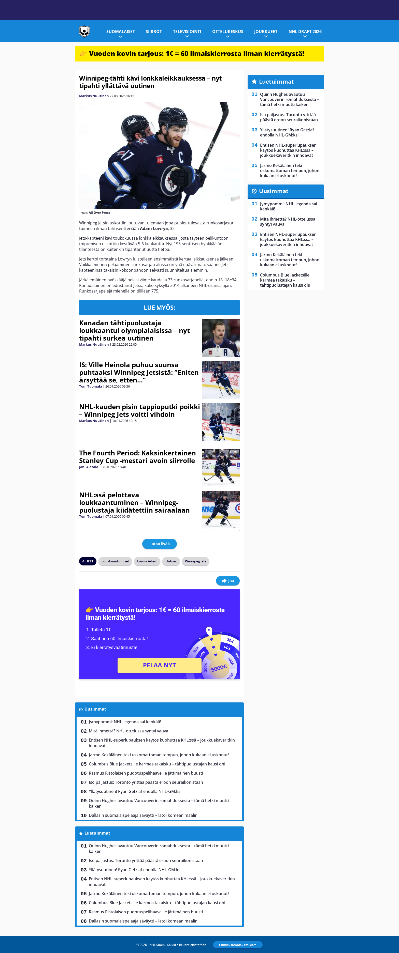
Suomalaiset (120, 31)
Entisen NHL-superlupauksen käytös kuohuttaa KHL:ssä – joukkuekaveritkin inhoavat (162, 742)
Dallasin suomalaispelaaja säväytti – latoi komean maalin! (143, 815)
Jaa (228, 580)
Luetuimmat (97, 833)
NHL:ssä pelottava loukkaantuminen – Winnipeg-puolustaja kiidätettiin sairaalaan (134, 502)
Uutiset (171, 561)
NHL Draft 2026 (305, 31)
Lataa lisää (159, 544)
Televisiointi (187, 31)
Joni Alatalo (88, 467)
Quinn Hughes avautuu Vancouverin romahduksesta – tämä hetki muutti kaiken (159, 803)
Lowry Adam (147, 561)
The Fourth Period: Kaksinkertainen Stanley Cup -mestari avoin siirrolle (137, 456)
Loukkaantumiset (115, 561)
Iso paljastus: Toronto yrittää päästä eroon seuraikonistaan (146, 782)
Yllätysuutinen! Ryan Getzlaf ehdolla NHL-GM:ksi (135, 791)
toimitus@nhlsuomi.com (237, 945)
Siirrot (154, 31)
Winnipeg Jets (195, 561)
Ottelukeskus (227, 31)
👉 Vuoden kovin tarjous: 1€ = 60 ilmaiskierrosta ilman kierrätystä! (191, 53)
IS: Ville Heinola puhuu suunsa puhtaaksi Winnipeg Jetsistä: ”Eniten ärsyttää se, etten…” (139, 372)
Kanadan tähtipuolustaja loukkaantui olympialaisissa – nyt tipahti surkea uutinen (134, 330)
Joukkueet (265, 31)
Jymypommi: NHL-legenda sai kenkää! (125, 722)
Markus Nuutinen (94, 96)
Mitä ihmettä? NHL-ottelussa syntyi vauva (128, 731)
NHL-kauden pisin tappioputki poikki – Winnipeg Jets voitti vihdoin (139, 410)
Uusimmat (95, 709)
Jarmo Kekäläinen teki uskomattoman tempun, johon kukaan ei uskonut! (159, 755)
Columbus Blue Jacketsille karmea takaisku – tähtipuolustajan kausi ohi (157, 764)
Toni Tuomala (90, 386)
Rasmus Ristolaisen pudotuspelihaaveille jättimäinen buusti (146, 773)
